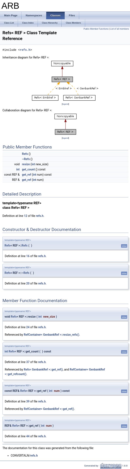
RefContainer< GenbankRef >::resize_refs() (51, 334)
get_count (28, 169)
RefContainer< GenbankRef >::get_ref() (49, 409)
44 (28, 436)
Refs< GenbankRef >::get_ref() (43, 369)
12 (25, 215)
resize (26, 164)
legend (65, 104)
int (33, 164)
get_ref (26, 174)
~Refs (26, 159)
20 (28, 283)
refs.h (25, 50)
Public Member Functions (96, 29)
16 (28, 256)
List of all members (119, 29)
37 (28, 362)
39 (28, 401)
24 (28, 327)
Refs (25, 154)
